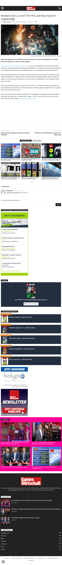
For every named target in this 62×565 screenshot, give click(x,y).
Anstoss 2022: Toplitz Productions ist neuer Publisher (15, 134)
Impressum (6, 558)
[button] (3, 561)
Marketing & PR (7, 12)
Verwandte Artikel (25, 140)
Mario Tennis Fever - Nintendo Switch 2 (20, 359)
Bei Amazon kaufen (32, 304)
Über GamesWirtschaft (28, 558)
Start (2, 12)
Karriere (3, 549)
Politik (2, 538)
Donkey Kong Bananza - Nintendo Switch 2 (22, 349)
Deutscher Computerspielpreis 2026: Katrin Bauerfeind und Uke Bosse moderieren (44, 443)
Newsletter (31, 560)
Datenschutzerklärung (16, 558)
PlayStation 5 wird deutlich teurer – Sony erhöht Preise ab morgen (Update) (10, 178)
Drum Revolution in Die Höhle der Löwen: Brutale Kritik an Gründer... (32, 500)
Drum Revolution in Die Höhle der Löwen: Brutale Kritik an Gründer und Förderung (15, 443)
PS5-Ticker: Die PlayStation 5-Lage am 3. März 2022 (48, 134)
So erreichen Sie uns (40, 558)
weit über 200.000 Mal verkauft (27, 98)
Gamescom (4, 544)
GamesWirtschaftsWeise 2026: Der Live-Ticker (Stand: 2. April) (30, 159)
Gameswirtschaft (7, 21)
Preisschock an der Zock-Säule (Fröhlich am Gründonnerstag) (10, 159)
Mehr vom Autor (37, 140)
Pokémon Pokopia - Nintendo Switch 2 (20, 317)
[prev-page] (30, 182)
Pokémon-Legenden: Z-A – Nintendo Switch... (22, 327)
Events (2, 546)
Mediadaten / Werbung (52, 558)
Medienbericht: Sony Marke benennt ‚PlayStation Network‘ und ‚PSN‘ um (50, 178)
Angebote (3, 541)
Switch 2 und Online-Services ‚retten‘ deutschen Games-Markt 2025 (30, 178)
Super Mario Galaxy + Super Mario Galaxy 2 (22, 338)
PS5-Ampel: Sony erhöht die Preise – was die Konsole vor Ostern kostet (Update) (51, 159)
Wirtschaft (3, 535)
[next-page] (32, 182)
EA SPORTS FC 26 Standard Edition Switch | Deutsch (31, 299)
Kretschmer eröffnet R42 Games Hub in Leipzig (14, 467)
